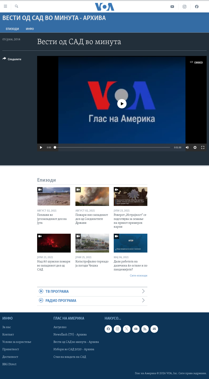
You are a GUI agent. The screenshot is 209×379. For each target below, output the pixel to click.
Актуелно (59, 327)
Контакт (8, 334)
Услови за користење (16, 342)
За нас (6, 327)
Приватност (10, 349)
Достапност (10, 356)
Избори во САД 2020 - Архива (73, 349)
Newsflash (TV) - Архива (70, 334)
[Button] (12, 60)
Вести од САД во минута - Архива (76, 342)
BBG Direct (9, 364)
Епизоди (12, 29)
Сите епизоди (138, 275)
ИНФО (30, 29)
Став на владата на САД (69, 356)
